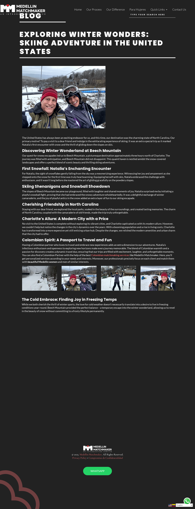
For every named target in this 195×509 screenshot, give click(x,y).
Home (78, 10)
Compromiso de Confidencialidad (106, 457)
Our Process (94, 10)
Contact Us (179, 10)
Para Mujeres (137, 10)
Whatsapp (97, 471)
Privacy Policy (79, 457)
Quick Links (158, 10)
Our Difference (115, 10)
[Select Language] (184, 505)
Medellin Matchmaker (91, 454)
